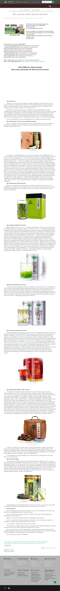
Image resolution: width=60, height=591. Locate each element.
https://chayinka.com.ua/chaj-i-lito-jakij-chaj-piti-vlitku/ (27, 60)
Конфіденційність (8, 565)
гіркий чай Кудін (34, 462)
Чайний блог (36, 2)
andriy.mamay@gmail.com (9, 577)
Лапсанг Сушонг (31, 341)
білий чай (46, 287)
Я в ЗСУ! (5, 562)
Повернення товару (21, 562)
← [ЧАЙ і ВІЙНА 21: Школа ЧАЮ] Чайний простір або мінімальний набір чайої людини (26, 541)
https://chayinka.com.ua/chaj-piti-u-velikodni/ (33, 61)
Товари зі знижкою (35, 565)
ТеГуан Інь (26, 158)
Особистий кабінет (49, 561)
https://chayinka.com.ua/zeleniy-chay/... (29, 47)
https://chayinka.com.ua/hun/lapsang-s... (29, 52)
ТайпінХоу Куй (48, 185)
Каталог (28, 2)
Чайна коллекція (35, 9)
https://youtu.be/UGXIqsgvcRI (25, 48)
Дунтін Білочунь (36, 228)
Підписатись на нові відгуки (48, 548)
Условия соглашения (8, 567)
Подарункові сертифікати (36, 562)
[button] (50, 6)
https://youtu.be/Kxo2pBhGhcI (19, 57)
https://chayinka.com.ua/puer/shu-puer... (27, 54)
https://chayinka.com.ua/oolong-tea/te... (31, 45)
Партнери (33, 564)
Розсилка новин (48, 565)
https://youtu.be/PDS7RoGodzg (25, 51)
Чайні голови (8, 394)
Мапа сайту (19, 564)
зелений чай (23, 227)
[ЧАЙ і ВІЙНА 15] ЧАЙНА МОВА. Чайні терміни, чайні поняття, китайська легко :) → (25, 543)
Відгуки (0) (7, 545)
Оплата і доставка (8, 564)
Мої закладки (47, 564)
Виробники (33, 561)
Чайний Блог (26, 9)
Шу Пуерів (17, 393)
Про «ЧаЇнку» (6, 561)
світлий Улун (10, 158)
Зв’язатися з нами (21, 561)
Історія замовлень (48, 562)
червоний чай (21, 335)
